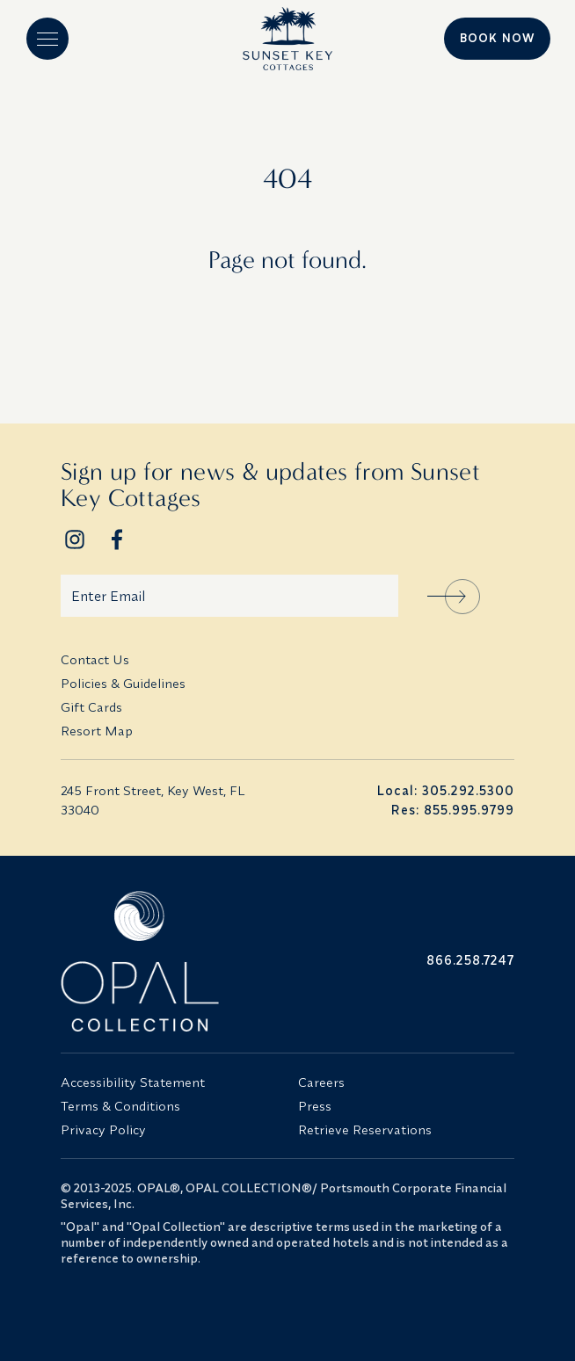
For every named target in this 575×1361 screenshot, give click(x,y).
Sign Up (462, 596)
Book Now (497, 38)
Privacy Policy (103, 1129)
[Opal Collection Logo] (169, 961)
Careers (321, 1082)
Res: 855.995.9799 (452, 809)
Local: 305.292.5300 (445, 790)
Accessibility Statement (133, 1082)
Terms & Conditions (120, 1105)
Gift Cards (91, 707)
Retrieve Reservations (365, 1129)
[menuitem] (287, 659)
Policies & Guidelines (123, 683)
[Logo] (287, 38)
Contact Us (95, 659)
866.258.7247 (470, 960)
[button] (47, 39)
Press (314, 1105)
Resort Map (97, 730)
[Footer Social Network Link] (75, 539)
